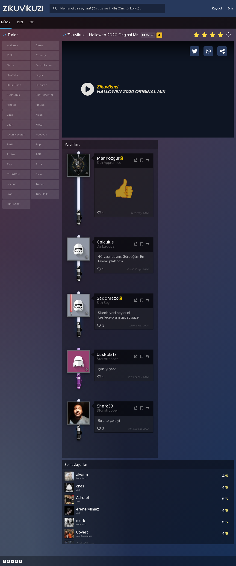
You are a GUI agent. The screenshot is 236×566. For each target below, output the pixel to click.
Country (41, 55)
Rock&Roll (13, 174)
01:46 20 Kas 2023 (138, 428)
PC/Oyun (41, 134)
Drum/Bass (14, 85)
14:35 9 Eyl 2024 (139, 213)
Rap (9, 164)
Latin (10, 124)
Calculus (105, 242)
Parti (10, 144)
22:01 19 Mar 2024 (138, 325)
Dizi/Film (12, 75)
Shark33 (105, 406)
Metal (39, 124)
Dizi (20, 22)
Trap (9, 194)
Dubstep (41, 85)
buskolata (107, 354)
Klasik (39, 115)
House (40, 105)
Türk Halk (41, 194)
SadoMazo (109, 298)
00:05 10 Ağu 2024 (137, 269)
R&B (38, 154)
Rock (39, 164)
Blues (39, 45)
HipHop (11, 105)
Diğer (39, 75)
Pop (38, 144)
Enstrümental (44, 95)
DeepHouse (44, 65)
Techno (12, 184)
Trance (40, 184)
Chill (9, 55)
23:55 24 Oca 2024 (137, 377)
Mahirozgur (110, 158)
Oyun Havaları (16, 134)
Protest (12, 154)
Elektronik (13, 95)
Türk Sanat (14, 204)
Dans (10, 65)
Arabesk (12, 45)
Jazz (10, 115)
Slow (39, 174)
